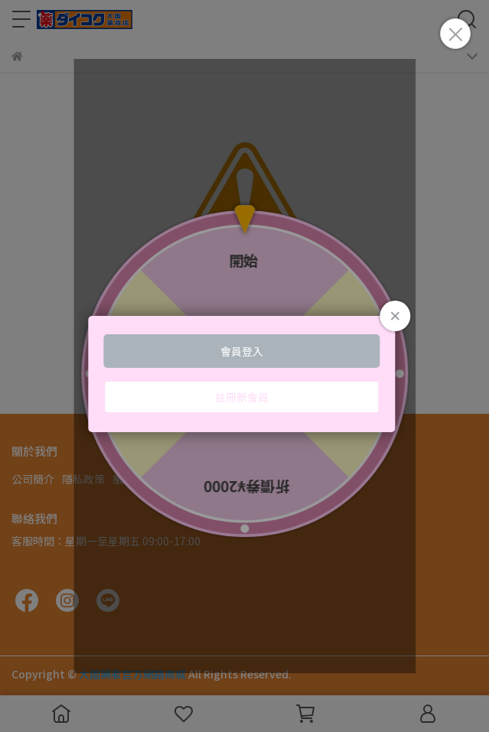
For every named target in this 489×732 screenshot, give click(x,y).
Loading (244, 373)
